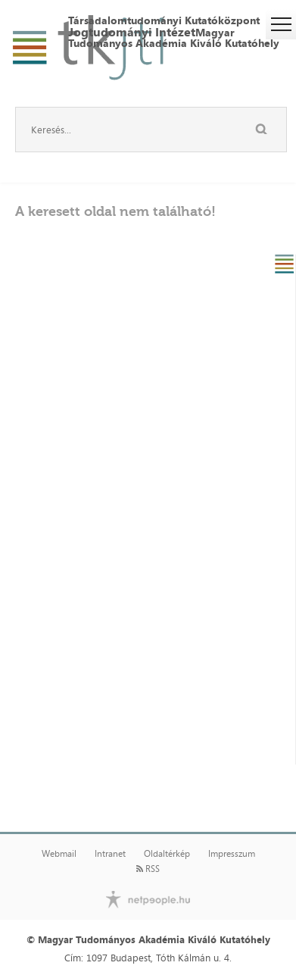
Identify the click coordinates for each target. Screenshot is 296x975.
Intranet (110, 854)
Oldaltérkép (167, 854)
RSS (148, 869)
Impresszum (231, 854)
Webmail (59, 854)
